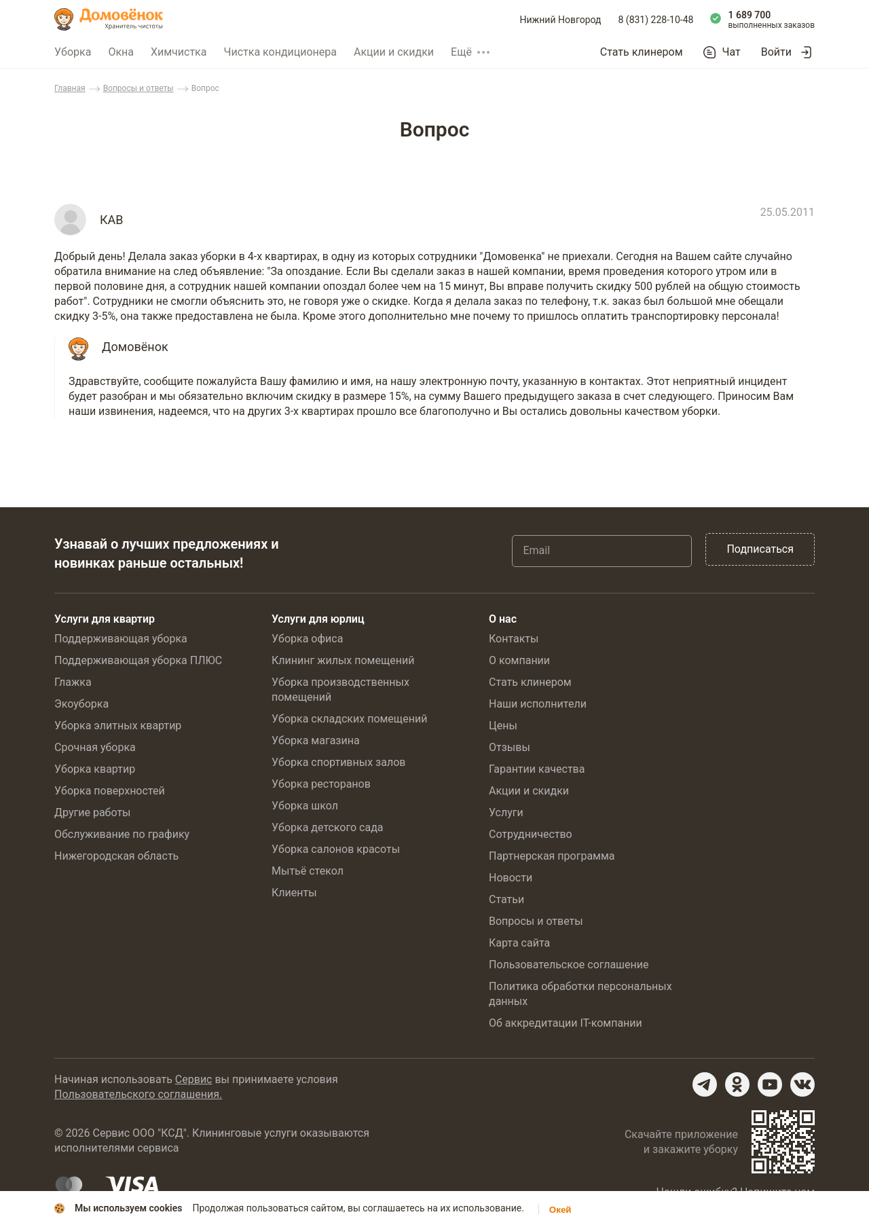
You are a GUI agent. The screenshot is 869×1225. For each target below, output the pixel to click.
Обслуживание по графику (121, 834)
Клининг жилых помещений (343, 660)
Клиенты (294, 892)
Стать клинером (641, 51)
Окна (121, 51)
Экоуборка (81, 703)
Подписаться (760, 549)
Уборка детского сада (328, 827)
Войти (776, 51)
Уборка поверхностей (109, 790)
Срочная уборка (95, 747)
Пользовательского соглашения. (138, 1094)
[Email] (602, 550)
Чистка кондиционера (280, 51)
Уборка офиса (307, 638)
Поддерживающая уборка (120, 638)
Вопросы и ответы (138, 88)
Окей (560, 1210)
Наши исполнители (538, 703)
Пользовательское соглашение (569, 964)
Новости (510, 877)
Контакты (513, 638)
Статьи (506, 899)
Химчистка (179, 51)
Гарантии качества (537, 769)
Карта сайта (519, 942)
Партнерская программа (552, 855)
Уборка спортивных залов (338, 762)
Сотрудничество (530, 834)
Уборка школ (305, 805)
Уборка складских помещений (349, 718)
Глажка (73, 682)
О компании (519, 660)
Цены (503, 725)
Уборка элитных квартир (117, 725)
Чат (731, 52)
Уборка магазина (316, 740)
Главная (70, 88)
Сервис (193, 1079)
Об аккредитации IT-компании (565, 1023)
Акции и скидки (394, 51)
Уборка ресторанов (321, 784)
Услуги (506, 812)
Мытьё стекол (308, 870)
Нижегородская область (116, 855)
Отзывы (509, 747)
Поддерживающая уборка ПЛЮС (138, 660)
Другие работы (92, 812)
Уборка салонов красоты (336, 849)
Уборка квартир (94, 769)
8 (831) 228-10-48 (656, 19)
